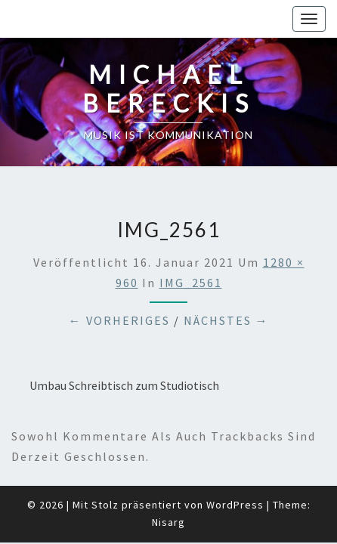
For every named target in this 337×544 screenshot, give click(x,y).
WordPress (235, 467)
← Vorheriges (119, 282)
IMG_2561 (190, 244)
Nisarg (168, 484)
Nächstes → (226, 282)
